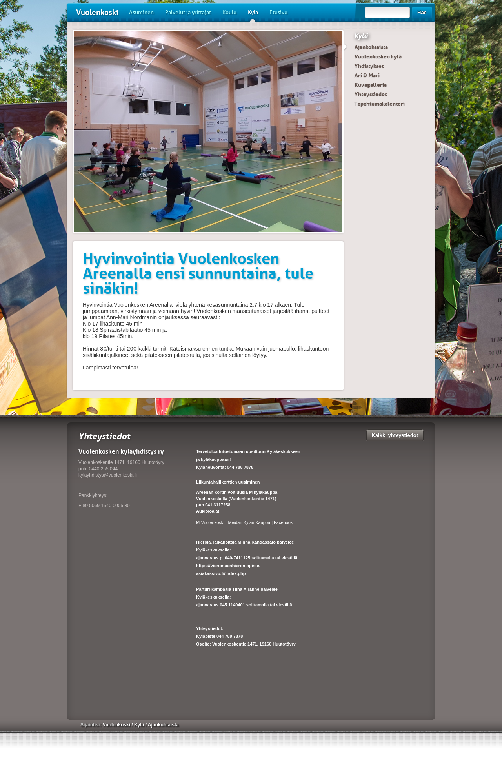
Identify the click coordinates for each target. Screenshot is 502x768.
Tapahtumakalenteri (380, 103)
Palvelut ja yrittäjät (188, 12)
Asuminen (141, 12)
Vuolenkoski (97, 12)
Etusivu (278, 12)
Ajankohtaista (371, 47)
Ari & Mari (367, 75)
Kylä (253, 15)
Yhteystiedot (371, 94)
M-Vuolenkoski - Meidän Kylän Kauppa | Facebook (244, 522)
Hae (422, 12)
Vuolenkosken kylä (378, 56)
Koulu (229, 12)
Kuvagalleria (371, 84)
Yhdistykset (369, 65)
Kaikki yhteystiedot (395, 435)
